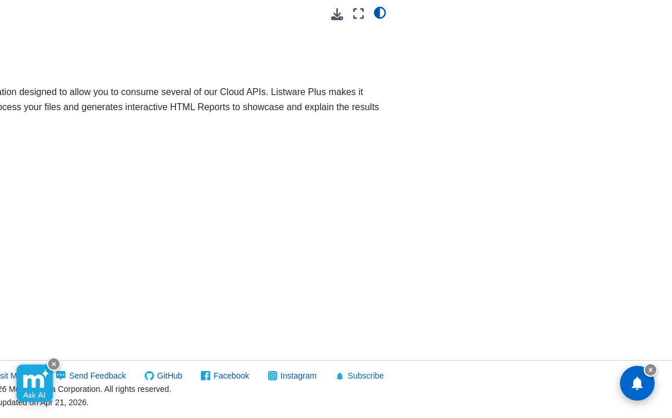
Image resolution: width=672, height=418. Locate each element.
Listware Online (53, 95)
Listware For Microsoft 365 (65, 69)
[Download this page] (609, 14)
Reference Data (44, 407)
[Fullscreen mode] (630, 13)
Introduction (193, 184)
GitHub (333, 375)
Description (192, 222)
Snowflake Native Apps (56, 364)
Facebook (394, 375)
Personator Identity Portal (59, 331)
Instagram (461, 375)
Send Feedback (260, 375)
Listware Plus (51, 113)
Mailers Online (51, 205)
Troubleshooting (203, 313)
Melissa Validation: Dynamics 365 (58, 262)
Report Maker (198, 294)
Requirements (198, 203)
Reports (185, 276)
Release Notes (61, 131)
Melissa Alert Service (63, 288)
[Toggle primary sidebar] (154, 13)
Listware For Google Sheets (62, 37)
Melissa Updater (54, 306)
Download (189, 332)
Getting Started (201, 240)
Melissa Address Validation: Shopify (58, 230)
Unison (37, 389)
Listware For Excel (58, 12)
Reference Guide (65, 168)
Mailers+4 (42, 186)
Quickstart (52, 150)
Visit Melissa (178, 375)
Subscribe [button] (522, 376)
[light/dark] (652, 12)
